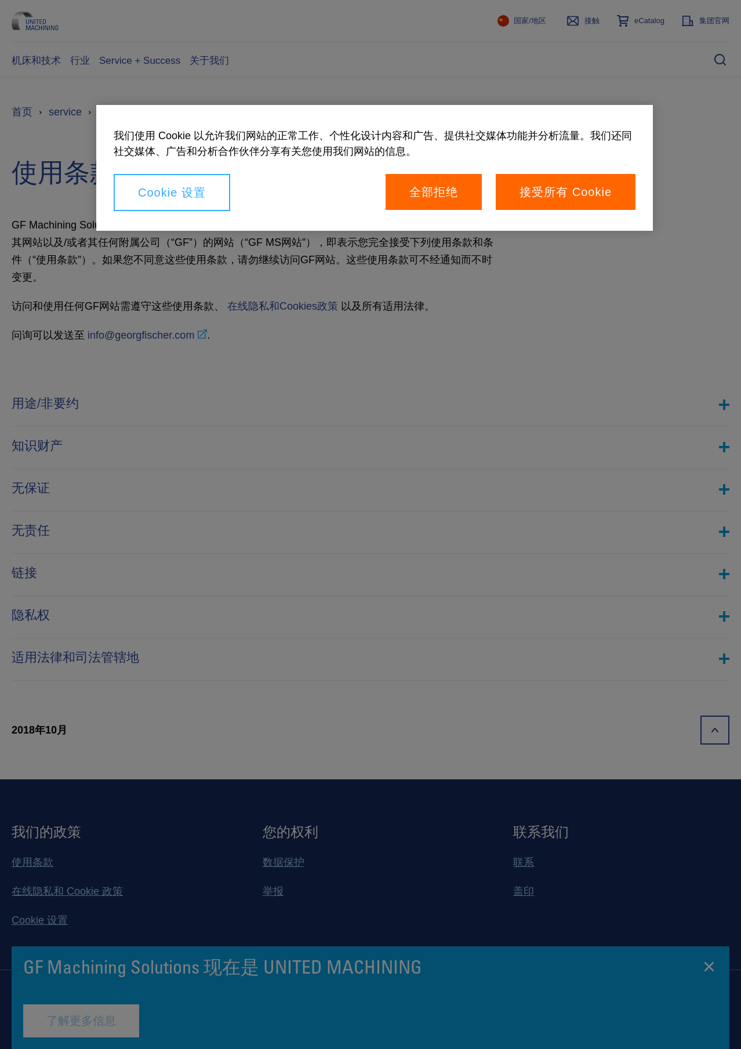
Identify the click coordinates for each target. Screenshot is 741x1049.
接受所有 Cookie (566, 192)
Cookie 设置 (172, 192)
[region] (374, 168)
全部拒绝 (433, 192)
